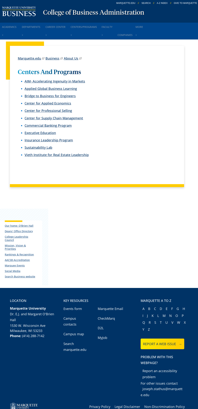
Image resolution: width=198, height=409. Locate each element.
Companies (147, 25)
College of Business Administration (93, 13)
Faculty (126, 25)
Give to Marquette (185, 3)
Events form (72, 292)
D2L (101, 311)
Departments (37, 25)
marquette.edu (125, 3)
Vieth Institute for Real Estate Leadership (57, 144)
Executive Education (40, 121)
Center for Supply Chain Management (54, 107)
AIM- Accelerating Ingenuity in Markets (55, 70)
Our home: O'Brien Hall (20, 215)
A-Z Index (162, 3)
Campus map (73, 317)
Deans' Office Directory (20, 220)
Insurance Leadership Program (49, 129)
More (167, 25)
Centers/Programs (99, 25)
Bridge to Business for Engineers (50, 85)
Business (52, 47)
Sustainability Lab (38, 136)
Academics (12, 25)
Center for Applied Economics (48, 92)
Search (146, 3)
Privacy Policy (99, 390)
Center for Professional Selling (48, 99)
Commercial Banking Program (48, 114)
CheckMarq (106, 302)
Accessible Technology (170, 396)
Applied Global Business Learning (51, 77)
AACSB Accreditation (18, 242)
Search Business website (21, 259)
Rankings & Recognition (20, 237)
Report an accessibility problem (159, 357)
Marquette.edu (29, 47)
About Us (71, 47)
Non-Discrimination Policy (164, 390)
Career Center (66, 25)
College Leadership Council (22, 226)
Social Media (14, 254)
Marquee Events (16, 248)
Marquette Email (110, 292)
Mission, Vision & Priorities (22, 231)
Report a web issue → (162, 327)
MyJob (102, 321)
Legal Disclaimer (127, 390)
